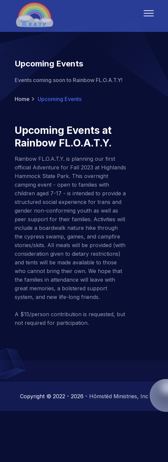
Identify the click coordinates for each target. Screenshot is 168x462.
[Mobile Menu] (149, 13)
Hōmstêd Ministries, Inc (118, 396)
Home (22, 99)
